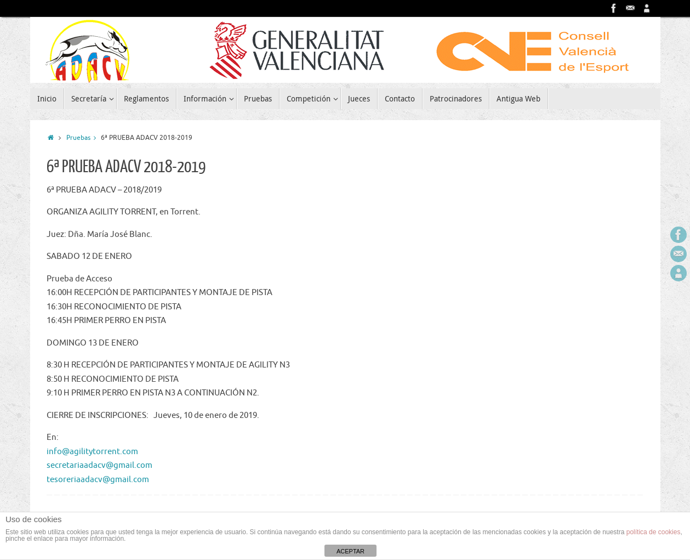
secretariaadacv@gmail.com (99, 465)
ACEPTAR (350, 551)
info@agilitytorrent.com (92, 451)
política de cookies (653, 532)
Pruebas (83, 138)
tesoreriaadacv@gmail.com (98, 479)
